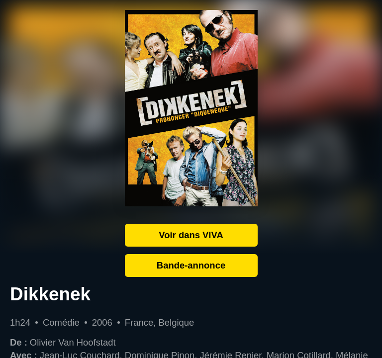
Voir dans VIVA (191, 235)
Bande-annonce (191, 265)
